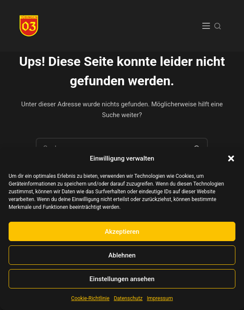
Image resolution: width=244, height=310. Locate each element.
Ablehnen (122, 255)
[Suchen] (217, 26)
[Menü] (206, 26)
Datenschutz (128, 298)
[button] (231, 158)
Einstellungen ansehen (122, 279)
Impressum (160, 298)
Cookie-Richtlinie (90, 298)
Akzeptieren (122, 232)
